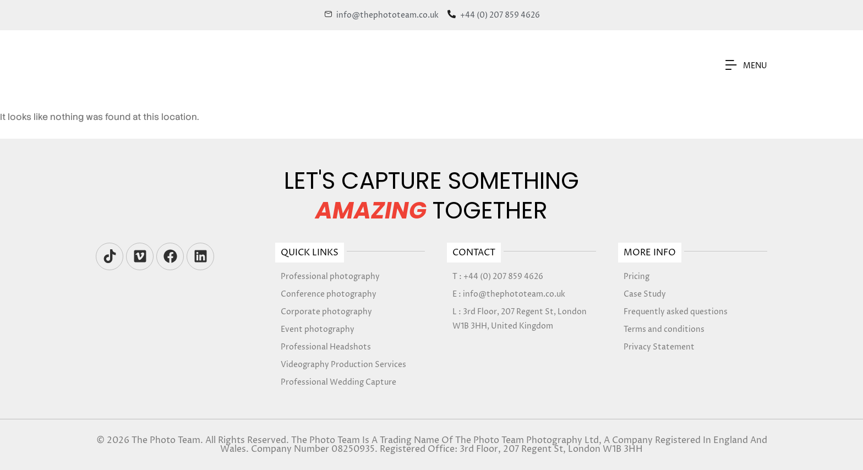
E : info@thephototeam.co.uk (508, 294)
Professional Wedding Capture (338, 382)
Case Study (645, 294)
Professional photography (330, 276)
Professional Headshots (326, 347)
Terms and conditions (664, 329)
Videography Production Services (343, 364)
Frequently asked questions (676, 312)
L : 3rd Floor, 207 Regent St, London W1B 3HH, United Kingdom (519, 319)
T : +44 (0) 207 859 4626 (497, 276)
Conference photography (328, 294)
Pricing (636, 276)
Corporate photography (326, 312)
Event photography (317, 329)
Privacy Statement (659, 347)
